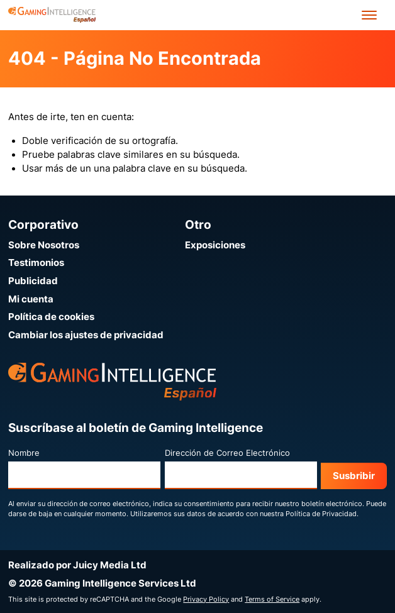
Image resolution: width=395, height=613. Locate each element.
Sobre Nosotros (43, 245)
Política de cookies (51, 317)
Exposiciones (215, 245)
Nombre (24, 453)
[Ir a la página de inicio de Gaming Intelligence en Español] (52, 15)
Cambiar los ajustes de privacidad (86, 335)
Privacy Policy (206, 599)
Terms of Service (272, 599)
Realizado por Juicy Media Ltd (77, 565)
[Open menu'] (369, 15)
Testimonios (36, 262)
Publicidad (33, 281)
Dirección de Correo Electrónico (227, 453)
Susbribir (354, 476)
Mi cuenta (30, 299)
